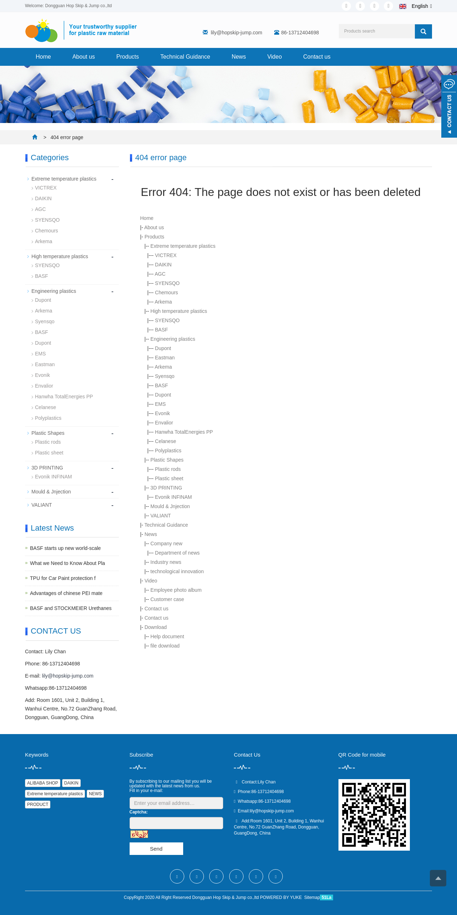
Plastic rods (168, 469)
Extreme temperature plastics (182, 246)
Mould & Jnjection (170, 506)
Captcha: (139, 812)
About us (83, 57)
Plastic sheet (169, 478)
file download (165, 646)
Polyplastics (168, 450)
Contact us (316, 57)
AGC (160, 274)
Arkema (163, 302)
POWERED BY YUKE (281, 897)
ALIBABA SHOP (42, 783)
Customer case (167, 599)
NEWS (95, 793)
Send (156, 849)
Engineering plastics (172, 339)
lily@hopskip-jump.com (236, 32)
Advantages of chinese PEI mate (66, 593)
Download (156, 627)
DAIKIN (163, 264)
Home (43, 57)
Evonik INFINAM (173, 497)
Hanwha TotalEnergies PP (184, 432)
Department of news (177, 553)
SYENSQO (167, 283)
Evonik (162, 413)
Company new (166, 543)
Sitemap (312, 897)
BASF (161, 330)
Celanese (165, 441)
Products (127, 57)
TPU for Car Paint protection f (63, 578)
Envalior (164, 422)
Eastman (165, 357)
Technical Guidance (185, 57)
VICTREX (166, 255)
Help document (167, 636)
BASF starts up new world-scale (65, 548)
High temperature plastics (178, 311)
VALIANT (160, 515)
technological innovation (177, 571)
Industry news (165, 562)
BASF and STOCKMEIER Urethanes (71, 608)
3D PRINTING (166, 488)
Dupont (163, 348)
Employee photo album (175, 590)
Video (274, 57)
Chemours (166, 292)
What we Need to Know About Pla (67, 563)
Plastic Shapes (167, 460)
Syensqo (164, 376)
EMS (160, 404)
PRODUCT (37, 804)
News (239, 57)
